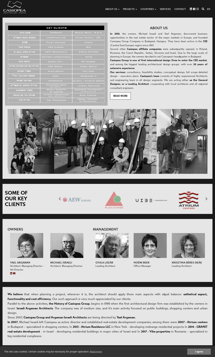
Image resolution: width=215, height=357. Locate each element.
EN (208, 9)
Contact (180, 9)
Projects (130, 9)
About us (112, 9)
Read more (120, 95)
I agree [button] (199, 351)
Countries (148, 9)
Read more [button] (96, 351)
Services (165, 9)
